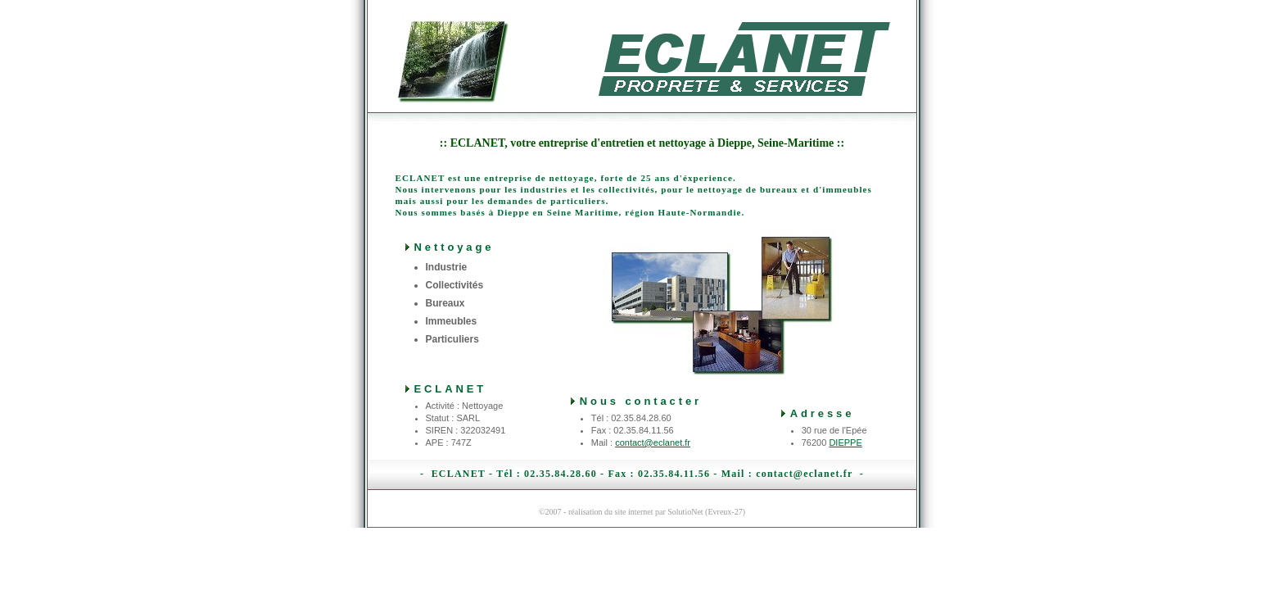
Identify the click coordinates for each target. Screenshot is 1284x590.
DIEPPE (845, 442)
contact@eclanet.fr (652, 442)
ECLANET (459, 473)
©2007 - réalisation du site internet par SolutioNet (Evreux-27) (642, 511)
